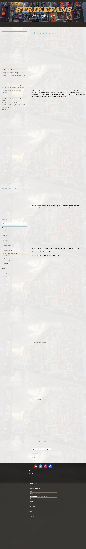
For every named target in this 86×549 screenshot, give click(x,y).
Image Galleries (7, 260)
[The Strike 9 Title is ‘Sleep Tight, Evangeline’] (14, 82)
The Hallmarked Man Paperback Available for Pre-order (14, 99)
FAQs (4, 271)
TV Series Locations (7, 243)
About (57, 25)
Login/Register (65, 25)
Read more (5, 79)
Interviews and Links (8, 250)
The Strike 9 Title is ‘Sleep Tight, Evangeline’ (12, 85)
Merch (4, 265)
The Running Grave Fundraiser (9, 69)
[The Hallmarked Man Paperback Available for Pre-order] (14, 96)
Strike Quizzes (6, 255)
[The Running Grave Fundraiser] (14, 67)
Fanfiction (5, 258)
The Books (24, 25)
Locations (46, 25)
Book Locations (7, 240)
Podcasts (5, 263)
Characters (39, 25)
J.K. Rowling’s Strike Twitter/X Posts (11, 253)
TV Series (31, 25)
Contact (5, 273)
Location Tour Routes (8, 245)
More (53, 25)
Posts (18, 25)
